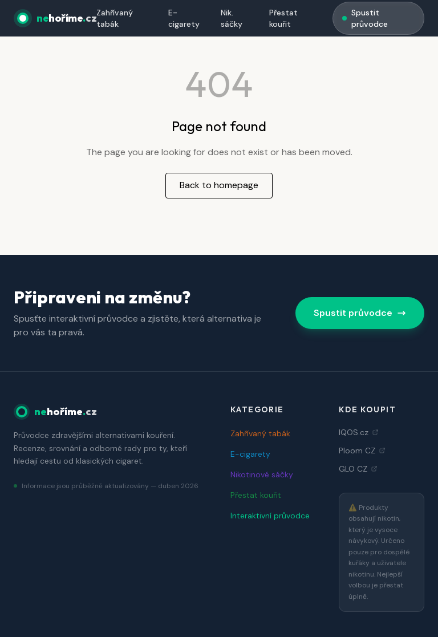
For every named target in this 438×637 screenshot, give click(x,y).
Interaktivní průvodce (270, 515)
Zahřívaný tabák (114, 18)
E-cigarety (184, 18)
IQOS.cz (359, 432)
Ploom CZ (362, 450)
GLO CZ (358, 469)
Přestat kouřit (283, 18)
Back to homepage (219, 185)
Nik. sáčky (231, 18)
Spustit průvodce (365, 18)
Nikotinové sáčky (261, 474)
